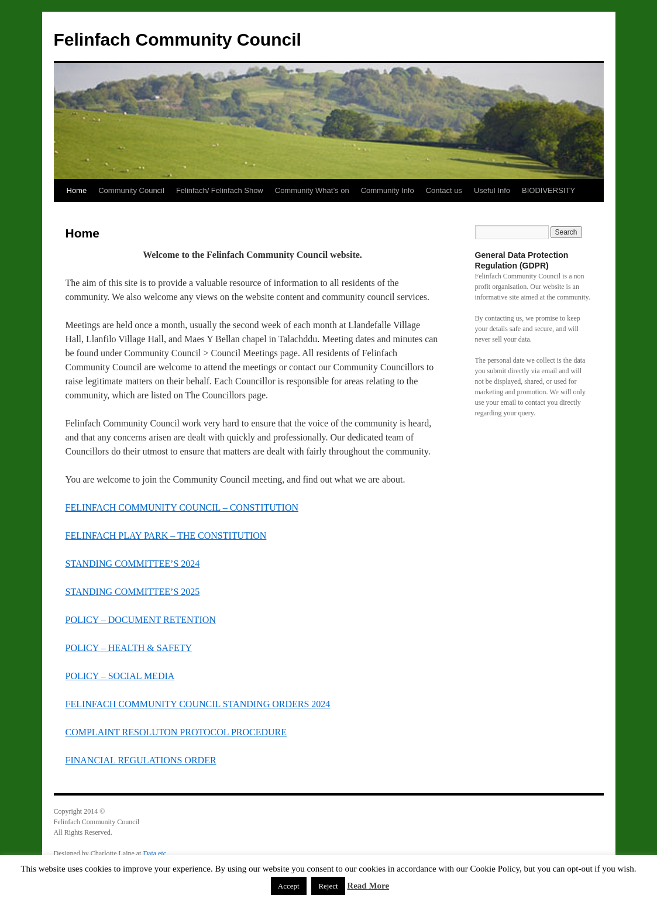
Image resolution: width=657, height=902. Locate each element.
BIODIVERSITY (548, 190)
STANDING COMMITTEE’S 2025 (133, 592)
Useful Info (492, 190)
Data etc (154, 853)
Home (77, 190)
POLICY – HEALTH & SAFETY (129, 648)
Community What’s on (312, 190)
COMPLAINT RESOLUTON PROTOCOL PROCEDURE (176, 732)
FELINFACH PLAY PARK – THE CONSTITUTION (166, 535)
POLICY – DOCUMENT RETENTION (141, 620)
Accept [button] (289, 886)
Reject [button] (328, 886)
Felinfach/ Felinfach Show (219, 190)
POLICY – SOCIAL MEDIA (120, 676)
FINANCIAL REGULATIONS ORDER (141, 760)
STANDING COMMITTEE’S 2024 (133, 564)
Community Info (387, 190)
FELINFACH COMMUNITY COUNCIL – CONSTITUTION (182, 507)
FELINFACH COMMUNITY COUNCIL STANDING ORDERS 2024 (198, 704)
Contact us (444, 190)
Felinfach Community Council (177, 39)
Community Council (131, 190)
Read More (368, 885)
